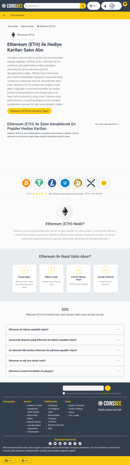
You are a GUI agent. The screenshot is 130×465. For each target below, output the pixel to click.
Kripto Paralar (27, 26)
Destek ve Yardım (34, 405)
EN (93, 6)
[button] (125, 4)
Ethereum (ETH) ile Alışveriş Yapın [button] (29, 111)
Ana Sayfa (13, 26)
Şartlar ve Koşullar (76, 405)
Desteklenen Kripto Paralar (33, 410)
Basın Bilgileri (54, 415)
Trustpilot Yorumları (52, 420)
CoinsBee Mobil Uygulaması (34, 427)
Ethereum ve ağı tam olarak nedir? (27, 360)
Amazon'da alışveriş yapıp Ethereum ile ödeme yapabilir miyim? (43, 340)
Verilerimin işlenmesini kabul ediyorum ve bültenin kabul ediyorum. (94, 393)
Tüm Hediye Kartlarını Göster (107, 124)
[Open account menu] (111, 6)
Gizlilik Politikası (76, 409)
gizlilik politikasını (105, 393)
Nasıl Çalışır (32, 415)
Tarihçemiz (53, 405)
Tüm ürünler (17, 15)
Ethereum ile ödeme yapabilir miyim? (29, 329)
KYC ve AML (74, 415)
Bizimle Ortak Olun (56, 425)
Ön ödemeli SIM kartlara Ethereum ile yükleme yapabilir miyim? (43, 350)
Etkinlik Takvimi (34, 422)
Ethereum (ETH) (46, 26)
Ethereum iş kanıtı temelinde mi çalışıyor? (31, 371)
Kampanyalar (33, 432)
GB (25, 461)
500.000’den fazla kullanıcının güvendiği (66, 194)
